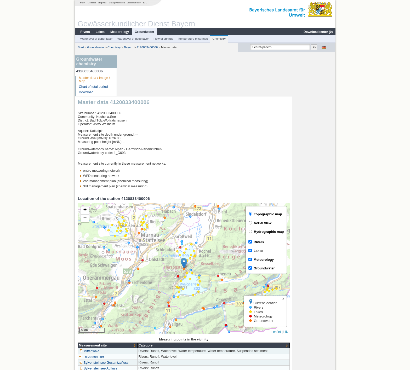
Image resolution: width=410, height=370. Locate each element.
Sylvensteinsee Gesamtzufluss (147, 322)
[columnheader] (150, 304)
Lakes (99, 32)
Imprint (102, 2)
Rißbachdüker (134, 316)
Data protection (116, 2)
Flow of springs (163, 38)
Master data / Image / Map (94, 79)
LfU (145, 2)
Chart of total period (93, 87)
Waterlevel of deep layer (133, 38)
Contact (91, 2)
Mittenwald (132, 310)
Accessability (133, 2)
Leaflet (319, 291)
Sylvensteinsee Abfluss (141, 327)
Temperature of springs (192, 38)
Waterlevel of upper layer (96, 38)
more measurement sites (145, 333)
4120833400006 (146, 47)
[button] (227, 222)
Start (82, 2)
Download (86, 92)
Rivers (85, 32)
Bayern (128, 47)
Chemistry (218, 38)
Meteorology (119, 32)
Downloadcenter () (317, 32)
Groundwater (144, 32)
